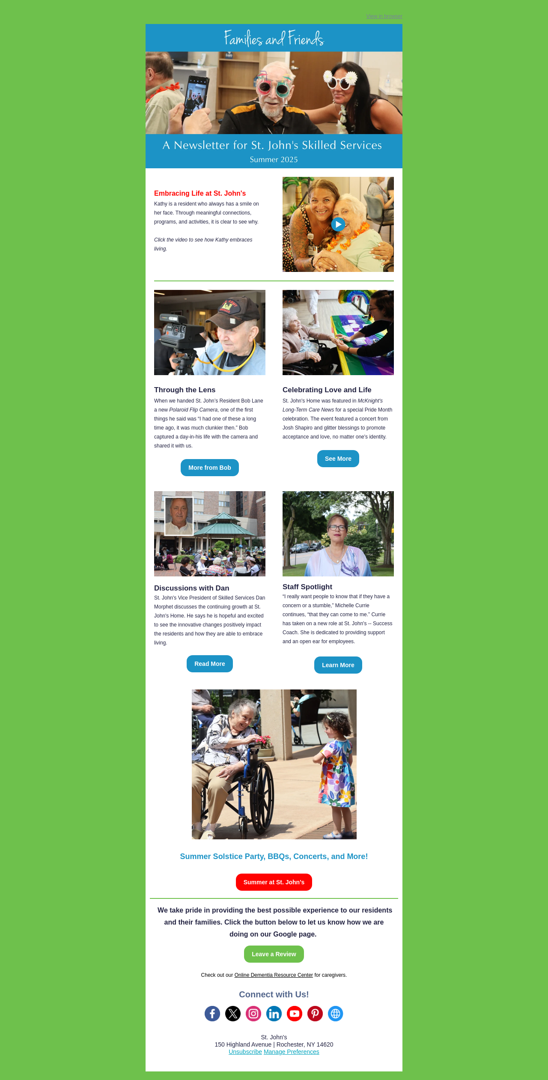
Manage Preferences (291, 1051)
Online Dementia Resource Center (274, 975)
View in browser (384, 16)
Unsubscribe (245, 1051)
